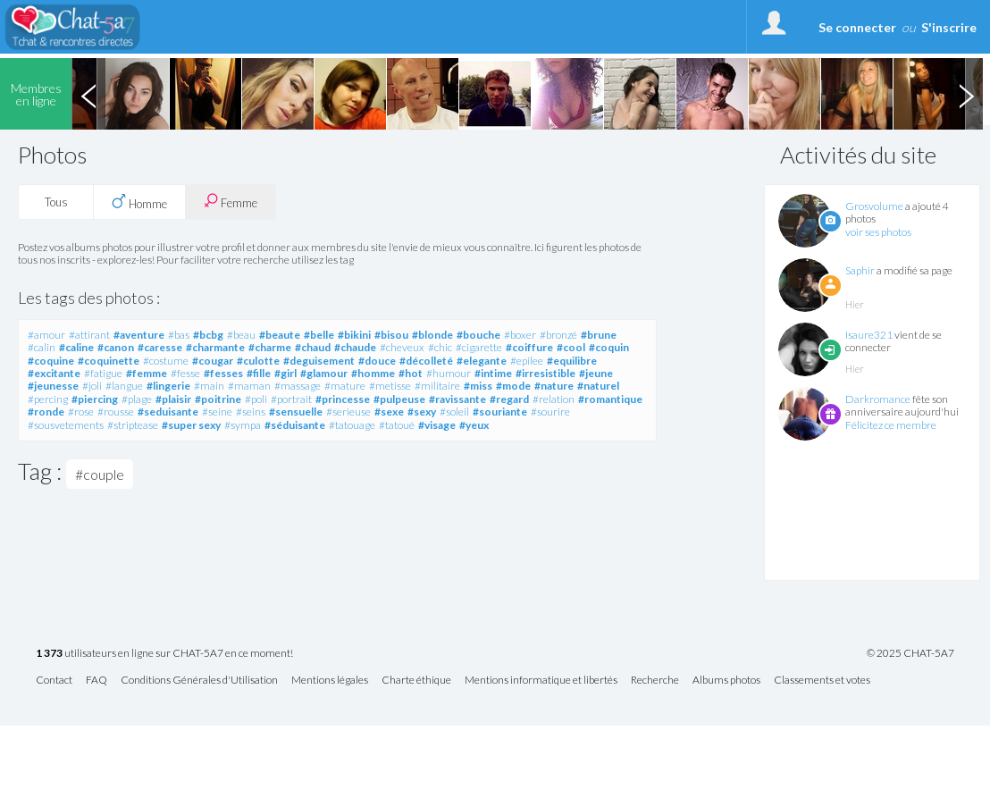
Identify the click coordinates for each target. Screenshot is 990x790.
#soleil (454, 411)
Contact (54, 680)
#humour (448, 373)
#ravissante (457, 399)
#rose (81, 411)
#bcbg (208, 334)
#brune (599, 334)
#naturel (598, 385)
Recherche (655, 680)
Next (966, 94)
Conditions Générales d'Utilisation (199, 680)
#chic (440, 347)
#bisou (391, 334)
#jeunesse (53, 385)
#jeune (596, 373)
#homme (373, 373)
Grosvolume (874, 206)
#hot (411, 373)
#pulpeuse (399, 399)
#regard (509, 399)
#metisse (390, 385)
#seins (250, 411)
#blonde (432, 334)
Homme (139, 202)
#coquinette (108, 360)
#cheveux (402, 347)
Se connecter (857, 27)
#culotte (258, 360)
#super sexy (191, 425)
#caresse (160, 347)
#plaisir (173, 399)
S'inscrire (949, 27)
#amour (46, 334)
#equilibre (572, 360)
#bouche (478, 334)
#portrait (291, 399)
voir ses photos (878, 232)
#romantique (610, 399)
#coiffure (529, 347)
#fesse (185, 373)
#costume (166, 360)
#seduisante (168, 411)
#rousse (115, 411)
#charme (269, 347)
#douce (377, 360)
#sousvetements (66, 425)
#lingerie (168, 385)
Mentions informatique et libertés (541, 680)
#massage (297, 385)
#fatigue (103, 373)
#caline (76, 347)
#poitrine (218, 399)
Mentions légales (329, 680)
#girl (285, 373)
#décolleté (426, 360)
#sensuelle (296, 411)
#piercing (94, 399)
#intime (493, 373)
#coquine (51, 360)
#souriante (500, 411)
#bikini (354, 334)
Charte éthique (416, 680)
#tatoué (397, 425)
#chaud (313, 347)
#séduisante (294, 425)
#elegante (482, 360)
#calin (41, 347)
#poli (256, 399)
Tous (56, 202)
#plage (137, 399)
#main (209, 385)
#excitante (54, 373)
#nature (554, 385)
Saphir (860, 270)
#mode (513, 385)
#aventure (138, 334)
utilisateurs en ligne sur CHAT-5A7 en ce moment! (164, 654)
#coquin (609, 347)
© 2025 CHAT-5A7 (910, 653)
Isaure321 (869, 334)
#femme (146, 373)
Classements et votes (822, 680)
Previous (88, 94)
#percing (48, 399)
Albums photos (726, 680)
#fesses (223, 373)
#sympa (242, 425)
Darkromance (877, 399)
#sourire (550, 411)
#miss (478, 385)
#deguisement (319, 360)
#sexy (421, 411)
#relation (554, 399)
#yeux (474, 425)
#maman (249, 385)
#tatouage (352, 425)
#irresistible (545, 373)
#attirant (89, 334)
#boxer (520, 334)
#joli (92, 385)
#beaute (279, 334)
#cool (571, 347)
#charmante (215, 347)
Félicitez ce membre (890, 425)
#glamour (324, 373)
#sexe (389, 411)
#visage (437, 425)
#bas (178, 334)
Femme (230, 201)
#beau (241, 334)
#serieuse (348, 411)
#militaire (437, 385)
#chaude (355, 347)
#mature (344, 385)
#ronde (46, 411)
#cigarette (479, 347)
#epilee (526, 360)
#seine (217, 411)
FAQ (96, 680)
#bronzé (558, 334)
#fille (259, 373)
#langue (124, 385)
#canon (115, 347)
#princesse (342, 399)
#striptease (132, 425)
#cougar (212, 360)
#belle (319, 334)
